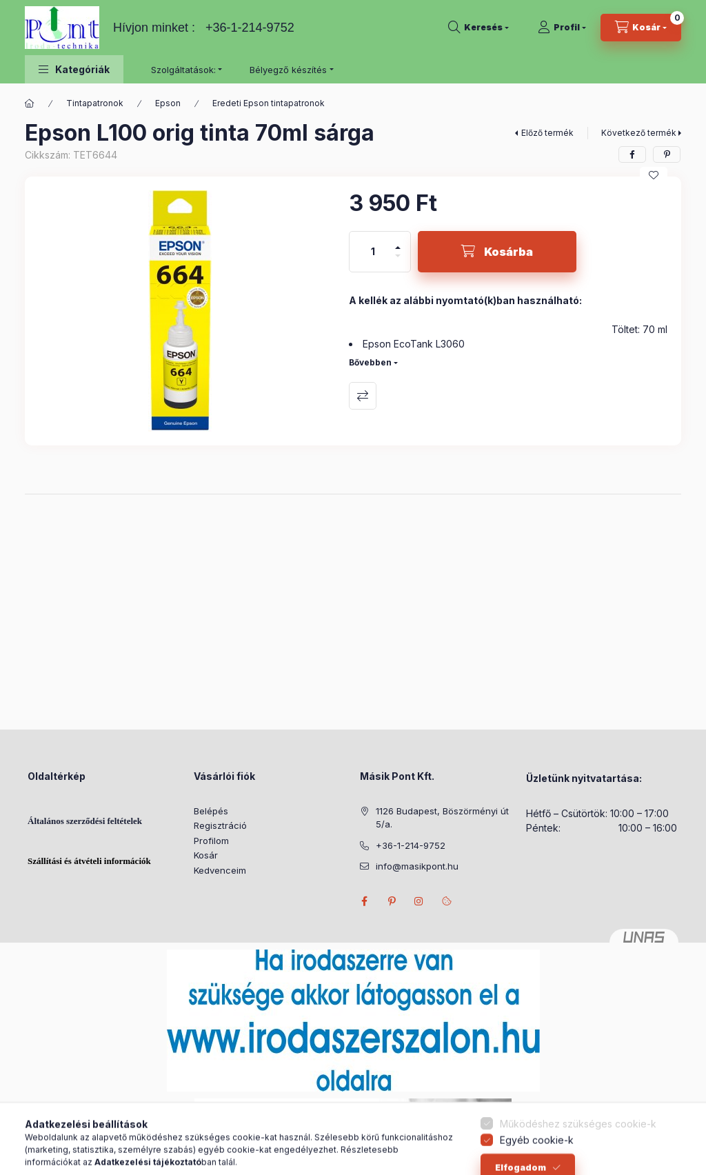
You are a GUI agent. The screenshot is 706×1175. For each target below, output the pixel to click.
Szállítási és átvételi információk (89, 861)
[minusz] (397, 262)
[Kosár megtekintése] (641, 27)
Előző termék (547, 133)
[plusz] (397, 242)
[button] (74, 69)
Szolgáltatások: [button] (183, 69)
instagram (419, 901)
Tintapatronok (94, 103)
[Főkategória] (29, 103)
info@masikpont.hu (417, 866)
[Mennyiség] (373, 252)
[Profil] (562, 27)
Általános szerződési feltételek (85, 821)
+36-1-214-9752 (249, 27)
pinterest (391, 901)
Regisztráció (220, 825)
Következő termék (638, 133)
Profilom (211, 840)
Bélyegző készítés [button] (288, 69)
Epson (168, 103)
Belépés (211, 810)
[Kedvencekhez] (653, 175)
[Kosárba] (497, 251)
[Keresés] (478, 27)
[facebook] (632, 154)
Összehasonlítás (362, 396)
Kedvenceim (220, 870)
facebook (364, 901)
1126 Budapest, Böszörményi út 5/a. (442, 817)
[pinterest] (666, 154)
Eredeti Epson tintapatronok (268, 103)
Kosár (206, 855)
